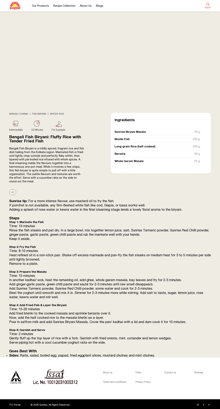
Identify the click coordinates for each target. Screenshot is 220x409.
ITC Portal (14, 404)
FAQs (138, 372)
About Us (86, 5)
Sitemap (198, 372)
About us (107, 372)
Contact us (170, 372)
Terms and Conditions (114, 381)
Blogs (99, 5)
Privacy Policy (143, 381)
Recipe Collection (64, 5)
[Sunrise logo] (16, 377)
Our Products (40, 5)
